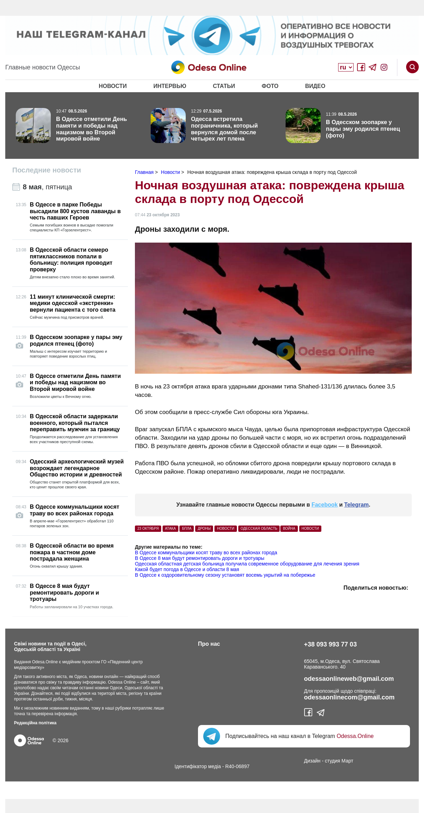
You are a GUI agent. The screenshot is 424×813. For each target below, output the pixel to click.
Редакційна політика (35, 722)
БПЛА (186, 528)
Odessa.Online (355, 736)
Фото (270, 86)
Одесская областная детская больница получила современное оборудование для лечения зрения (247, 564)
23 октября (148, 528)
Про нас (209, 644)
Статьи (224, 86)
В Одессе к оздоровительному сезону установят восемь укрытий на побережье (225, 575)
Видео (315, 86)
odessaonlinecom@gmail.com (349, 697)
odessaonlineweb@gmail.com (349, 678)
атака (170, 528)
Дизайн (312, 761)
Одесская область (259, 528)
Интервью (169, 86)
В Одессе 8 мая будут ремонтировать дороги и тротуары (199, 558)
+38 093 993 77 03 (330, 644)
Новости (113, 86)
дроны (204, 528)
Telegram (356, 505)
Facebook (325, 505)
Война (289, 528)
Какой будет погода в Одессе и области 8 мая (187, 569)
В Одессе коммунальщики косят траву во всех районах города (206, 552)
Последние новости (46, 170)
